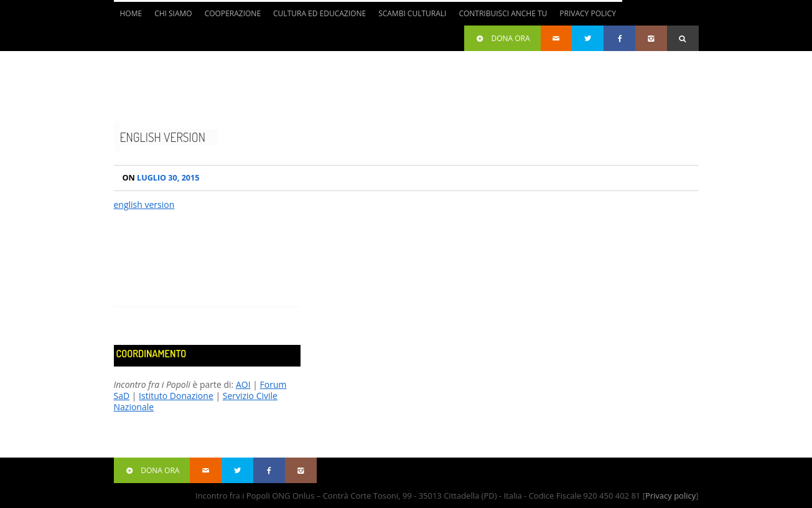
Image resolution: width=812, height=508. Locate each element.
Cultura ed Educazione (319, 13)
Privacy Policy (587, 13)
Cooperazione (233, 13)
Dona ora (502, 38)
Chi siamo (173, 13)
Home (131, 13)
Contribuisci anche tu (503, 13)
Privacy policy (670, 495)
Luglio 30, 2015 (161, 177)
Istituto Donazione (176, 396)
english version (163, 137)
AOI (243, 384)
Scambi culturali (412, 13)
